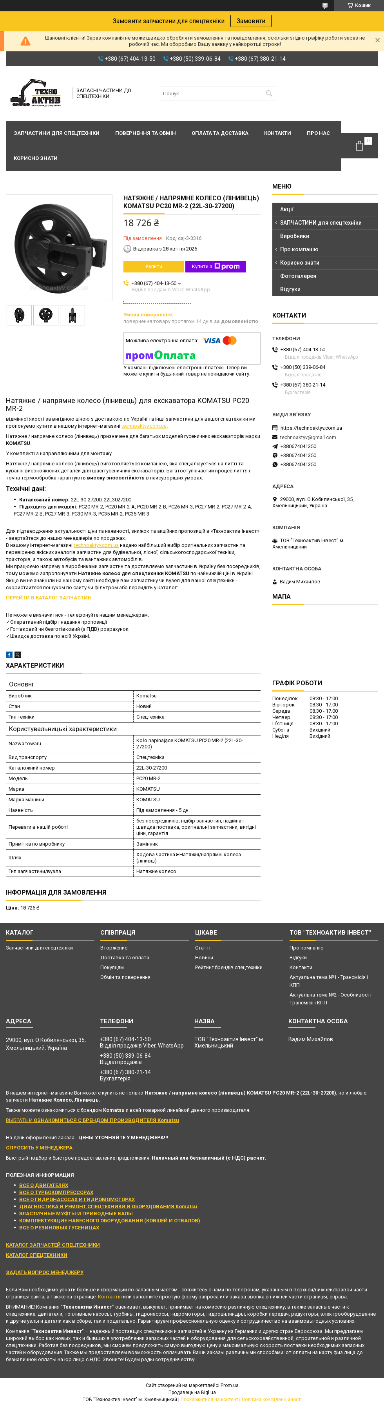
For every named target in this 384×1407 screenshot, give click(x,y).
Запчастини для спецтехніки (57, 133)
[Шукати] (269, 93)
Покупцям (112, 967)
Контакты (110, 1297)
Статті (202, 948)
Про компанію (299, 249)
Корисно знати (36, 158)
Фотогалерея (298, 276)
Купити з (216, 266)
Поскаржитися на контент (209, 1399)
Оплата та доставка (220, 133)
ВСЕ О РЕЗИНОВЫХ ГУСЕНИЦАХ (59, 1228)
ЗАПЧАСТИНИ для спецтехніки (321, 223)
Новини (204, 957)
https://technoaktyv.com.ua (311, 428)
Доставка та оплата (124, 957)
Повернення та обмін (145, 133)
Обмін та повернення (125, 977)
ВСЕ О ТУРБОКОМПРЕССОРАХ (56, 1192)
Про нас (318, 133)
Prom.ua (230, 1385)
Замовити (251, 21)
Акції (287, 209)
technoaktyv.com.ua (144, 426)
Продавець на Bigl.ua (192, 1392)
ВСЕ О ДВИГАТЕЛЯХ (43, 1185)
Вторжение (113, 948)
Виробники (294, 236)
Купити (154, 266)
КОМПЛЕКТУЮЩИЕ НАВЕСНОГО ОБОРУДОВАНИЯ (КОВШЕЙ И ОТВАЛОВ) (109, 1221)
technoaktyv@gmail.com (308, 437)
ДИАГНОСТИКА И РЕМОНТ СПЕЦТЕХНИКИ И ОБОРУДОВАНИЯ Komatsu (108, 1206)
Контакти (277, 133)
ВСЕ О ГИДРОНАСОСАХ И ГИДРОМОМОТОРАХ (77, 1199)
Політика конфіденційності (272, 1399)
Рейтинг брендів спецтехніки (229, 967)
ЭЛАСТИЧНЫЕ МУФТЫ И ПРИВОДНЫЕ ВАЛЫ (76, 1213)
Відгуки (290, 289)
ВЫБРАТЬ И (92, 1120)
